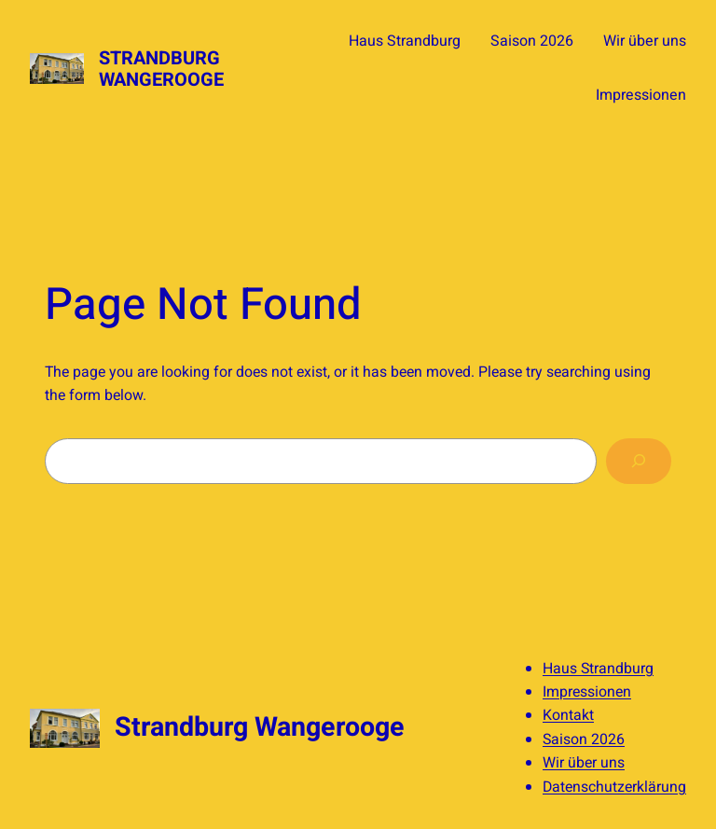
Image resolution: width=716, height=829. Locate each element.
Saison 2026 (584, 739)
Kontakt (568, 715)
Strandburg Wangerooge (161, 69)
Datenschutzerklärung (614, 787)
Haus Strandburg (598, 668)
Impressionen (587, 692)
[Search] (638, 461)
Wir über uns (584, 763)
